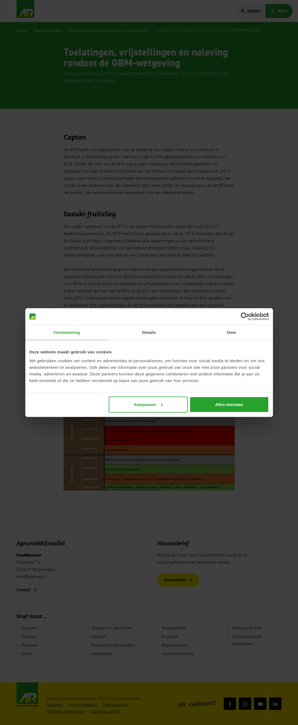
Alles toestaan (229, 404)
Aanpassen (148, 404)
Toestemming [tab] (66, 332)
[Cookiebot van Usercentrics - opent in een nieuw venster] (245, 316)
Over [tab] (231, 332)
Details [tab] (149, 332)
